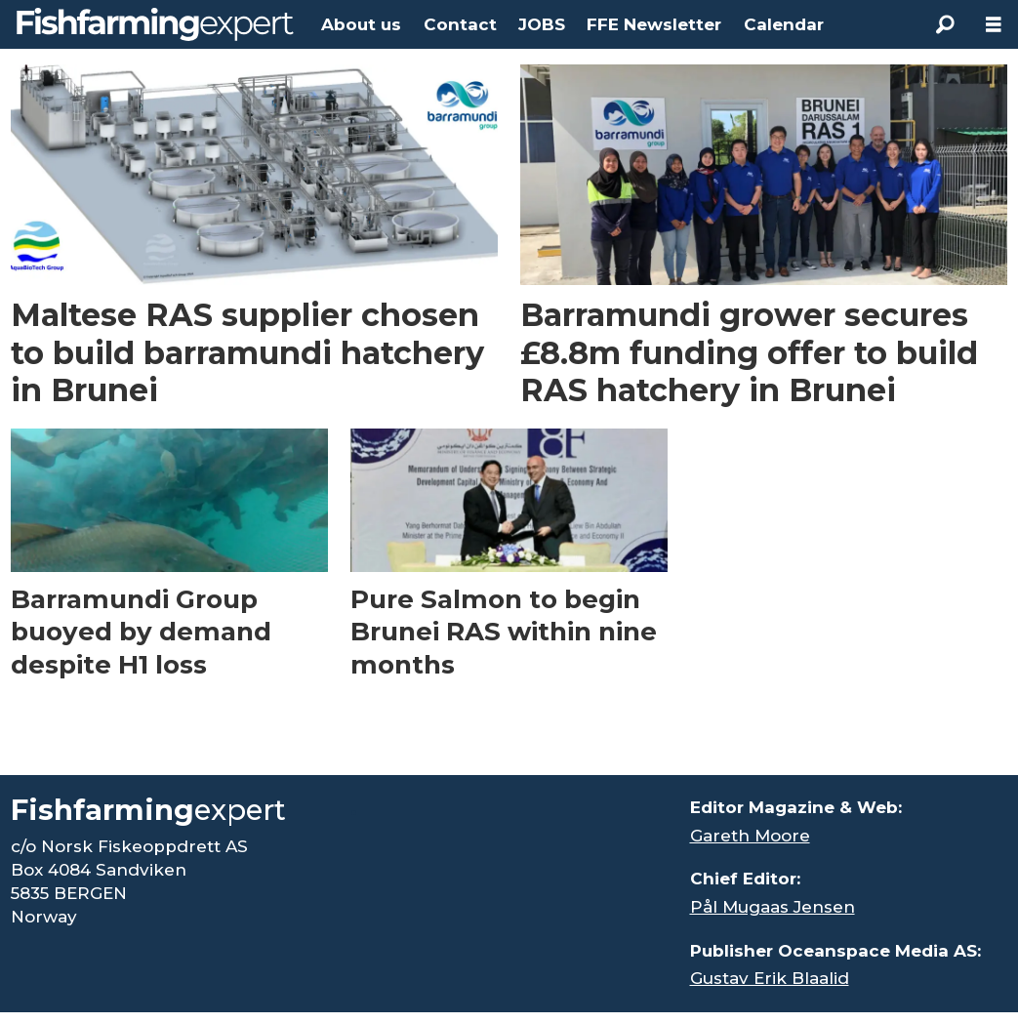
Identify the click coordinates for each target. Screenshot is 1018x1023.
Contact (460, 24)
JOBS (541, 24)
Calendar (784, 24)
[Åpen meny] (993, 25)
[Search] (944, 24)
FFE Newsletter (654, 24)
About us (361, 24)
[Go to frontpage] (155, 24)
